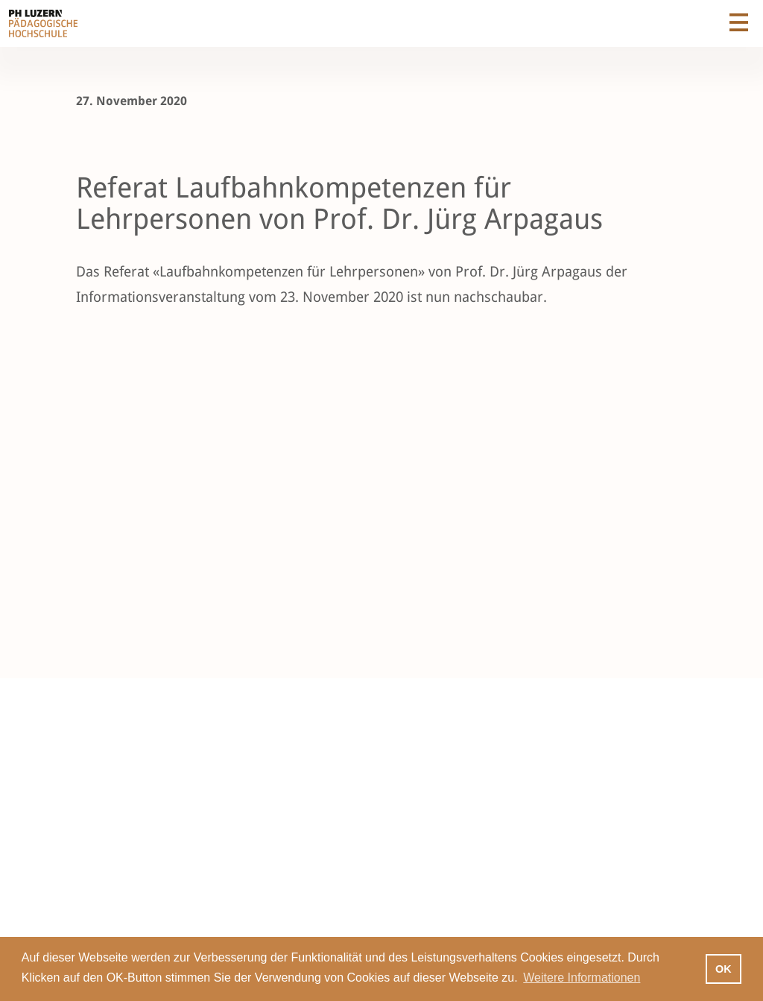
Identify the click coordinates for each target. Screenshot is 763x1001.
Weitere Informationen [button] (581, 977)
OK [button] (723, 969)
